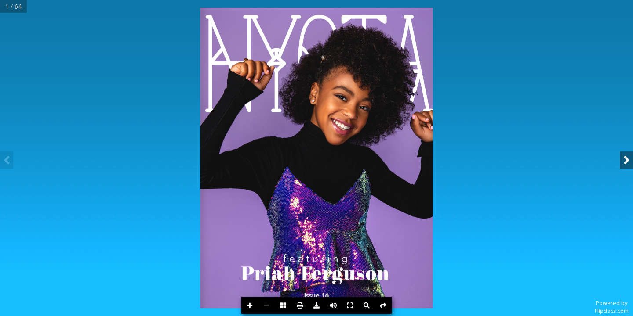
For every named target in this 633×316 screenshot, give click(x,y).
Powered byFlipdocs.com (612, 307)
